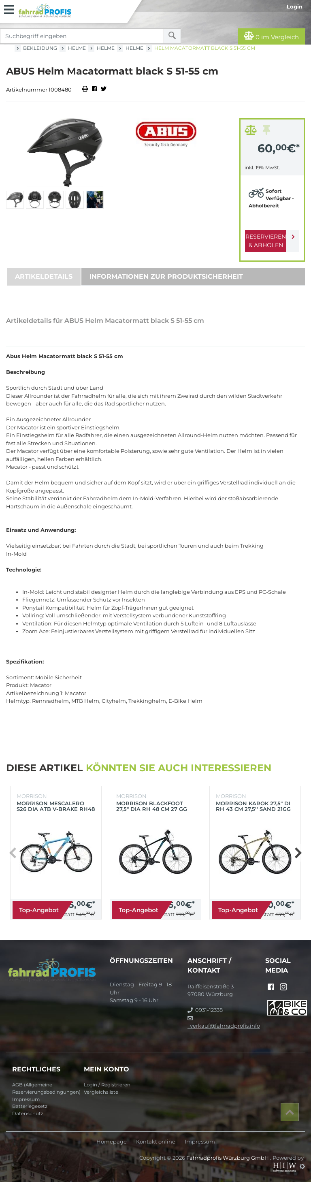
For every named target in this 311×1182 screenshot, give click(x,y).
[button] (298, 853)
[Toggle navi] (9, 8)
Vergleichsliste (101, 1092)
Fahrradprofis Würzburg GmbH (228, 1157)
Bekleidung (40, 48)
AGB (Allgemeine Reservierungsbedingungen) (45, 1088)
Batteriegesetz (29, 1106)
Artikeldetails (43, 276)
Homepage (111, 1141)
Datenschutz (27, 1113)
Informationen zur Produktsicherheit (166, 276)
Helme (77, 48)
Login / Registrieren (107, 1085)
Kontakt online (155, 1141)
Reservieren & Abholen (265, 241)
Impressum (26, 1099)
